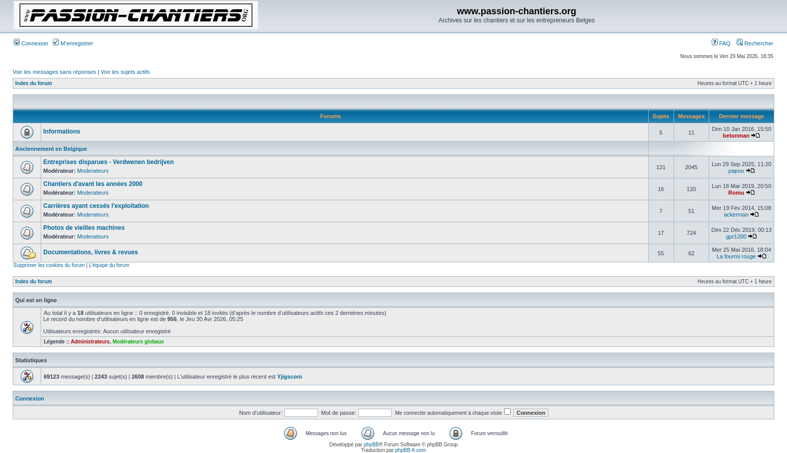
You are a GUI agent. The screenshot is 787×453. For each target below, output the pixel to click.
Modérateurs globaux (138, 341)
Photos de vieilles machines (84, 227)
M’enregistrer (73, 43)
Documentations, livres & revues (90, 252)
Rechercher (755, 43)
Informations (61, 131)
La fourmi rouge (736, 256)
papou (736, 171)
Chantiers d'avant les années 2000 (92, 184)
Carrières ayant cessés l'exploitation (96, 205)
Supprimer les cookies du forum (49, 265)
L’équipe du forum (109, 265)
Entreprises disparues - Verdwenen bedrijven (108, 162)
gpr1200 (736, 236)
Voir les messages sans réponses (54, 72)
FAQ (721, 43)
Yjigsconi (289, 377)
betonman (736, 135)
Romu (736, 193)
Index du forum (33, 83)
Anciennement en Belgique (51, 149)
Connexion (31, 43)
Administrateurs (90, 341)
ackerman (736, 214)
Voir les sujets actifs (125, 72)
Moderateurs (93, 171)
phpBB (371, 444)
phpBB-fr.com (410, 450)
